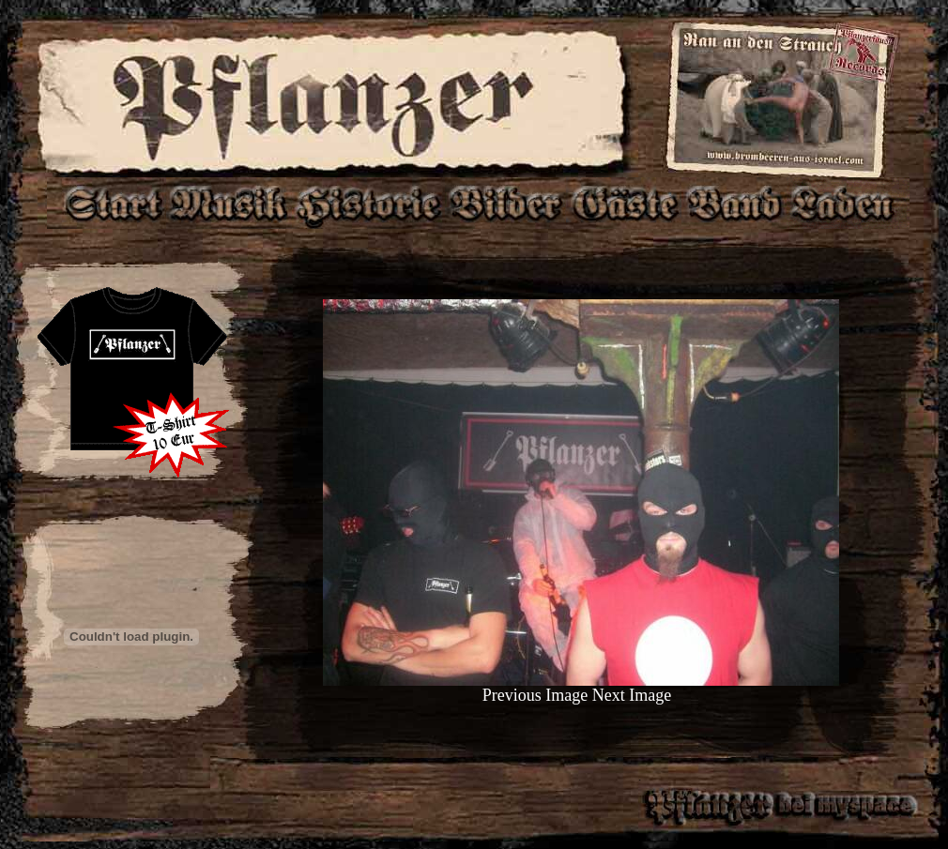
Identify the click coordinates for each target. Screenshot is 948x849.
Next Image (631, 695)
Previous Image (535, 695)
